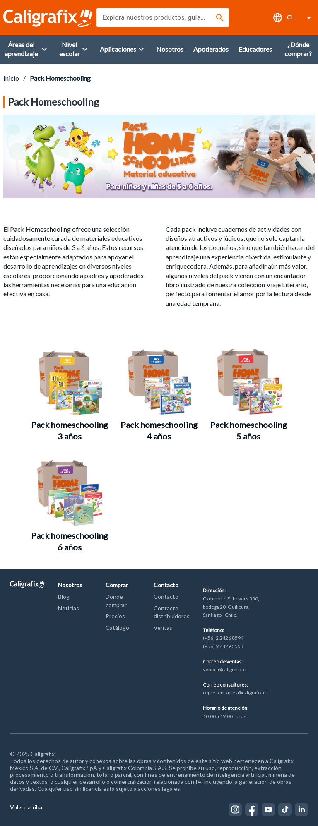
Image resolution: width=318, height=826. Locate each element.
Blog (64, 596)
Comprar (117, 584)
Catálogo (117, 627)
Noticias (68, 608)
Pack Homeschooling (60, 78)
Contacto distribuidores (172, 612)
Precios (115, 616)
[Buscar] (220, 18)
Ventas (163, 627)
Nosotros (70, 584)
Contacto (166, 584)
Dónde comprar (116, 600)
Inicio (11, 78)
